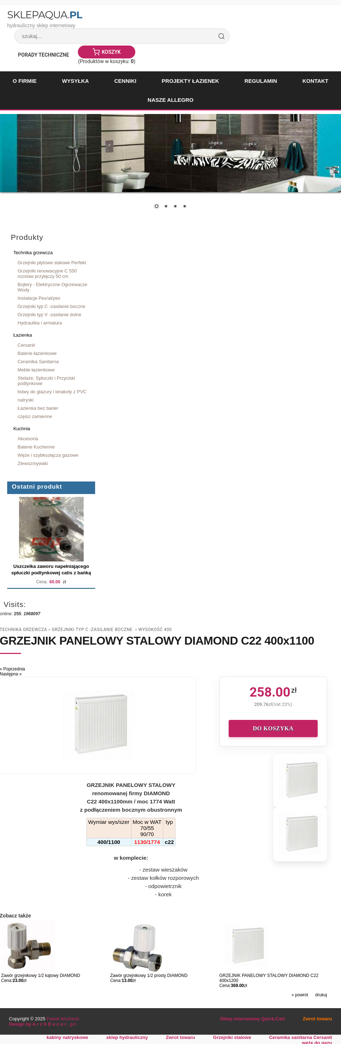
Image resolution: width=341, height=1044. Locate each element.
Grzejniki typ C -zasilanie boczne (51, 306)
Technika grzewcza (33, 252)
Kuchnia (21, 428)
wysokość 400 (155, 629)
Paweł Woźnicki (63, 1018)
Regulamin (260, 81)
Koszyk (111, 52)
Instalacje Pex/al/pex (39, 298)
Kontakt (315, 81)
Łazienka (22, 335)
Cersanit (26, 345)
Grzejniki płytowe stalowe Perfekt (52, 262)
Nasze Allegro (170, 100)
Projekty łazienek (190, 81)
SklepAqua (44, 15)
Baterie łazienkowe (37, 353)
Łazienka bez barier (38, 408)
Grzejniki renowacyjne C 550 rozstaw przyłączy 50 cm (47, 273)
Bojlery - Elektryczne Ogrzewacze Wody (52, 287)
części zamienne (35, 416)
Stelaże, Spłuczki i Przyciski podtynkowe (46, 380)
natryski (26, 400)
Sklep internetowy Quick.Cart (252, 1018)
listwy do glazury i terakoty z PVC (52, 391)
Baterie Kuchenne (36, 447)
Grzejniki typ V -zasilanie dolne (49, 314)
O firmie (25, 81)
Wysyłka (75, 81)
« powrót (299, 994)
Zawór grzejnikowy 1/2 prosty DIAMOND (148, 975)
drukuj (321, 994)
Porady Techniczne (43, 55)
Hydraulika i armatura (40, 323)
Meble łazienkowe (36, 369)
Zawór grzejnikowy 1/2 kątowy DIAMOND (40, 975)
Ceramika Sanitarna (38, 361)
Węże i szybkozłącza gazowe (48, 455)
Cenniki (125, 81)
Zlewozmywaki (33, 463)
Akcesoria (28, 438)
